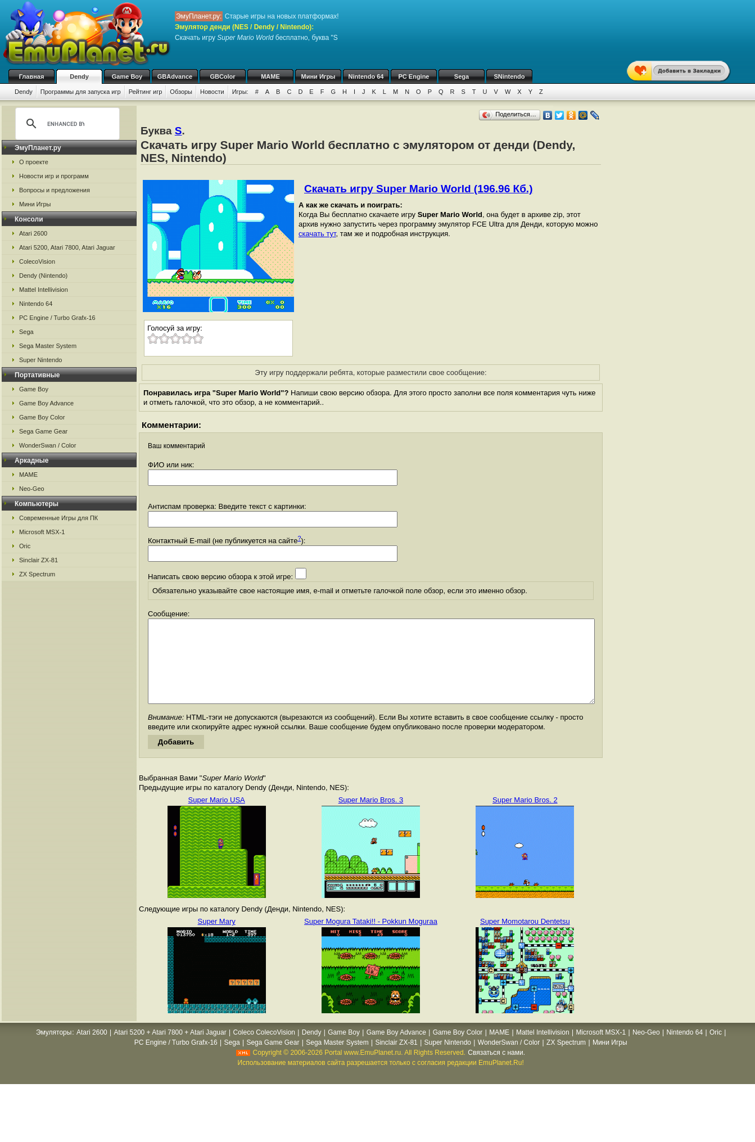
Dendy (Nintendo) (43, 275)
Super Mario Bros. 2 (525, 817)
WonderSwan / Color (47, 445)
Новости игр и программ (54, 176)
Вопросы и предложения (54, 190)
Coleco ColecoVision (264, 1049)
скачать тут (317, 233)
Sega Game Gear (43, 431)
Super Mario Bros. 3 (371, 817)
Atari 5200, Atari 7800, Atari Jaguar (67, 247)
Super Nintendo (40, 359)
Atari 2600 (33, 233)
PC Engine (413, 76)
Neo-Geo (31, 488)
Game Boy (127, 76)
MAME (270, 76)
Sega (461, 76)
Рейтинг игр (145, 91)
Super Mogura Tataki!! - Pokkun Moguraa (370, 938)
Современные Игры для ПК (58, 517)
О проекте (33, 162)
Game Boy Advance (46, 403)
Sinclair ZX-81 (38, 560)
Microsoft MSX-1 (42, 532)
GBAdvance (174, 76)
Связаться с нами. (496, 1069)
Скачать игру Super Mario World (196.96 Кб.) (418, 189)
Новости (212, 91)
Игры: (240, 91)
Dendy (79, 76)
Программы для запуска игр (80, 91)
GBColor (222, 76)
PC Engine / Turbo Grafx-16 (57, 317)
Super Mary (217, 938)
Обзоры (181, 91)
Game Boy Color (42, 417)
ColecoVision (37, 261)
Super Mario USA (216, 817)
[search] (65, 123)
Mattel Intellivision (43, 289)
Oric (24, 546)
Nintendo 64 (366, 76)
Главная (31, 76)
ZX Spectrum (37, 574)
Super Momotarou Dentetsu (525, 938)
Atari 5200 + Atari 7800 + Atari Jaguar (170, 1049)
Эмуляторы (53, 1049)
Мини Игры (318, 76)
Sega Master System (47, 345)
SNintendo (509, 76)
